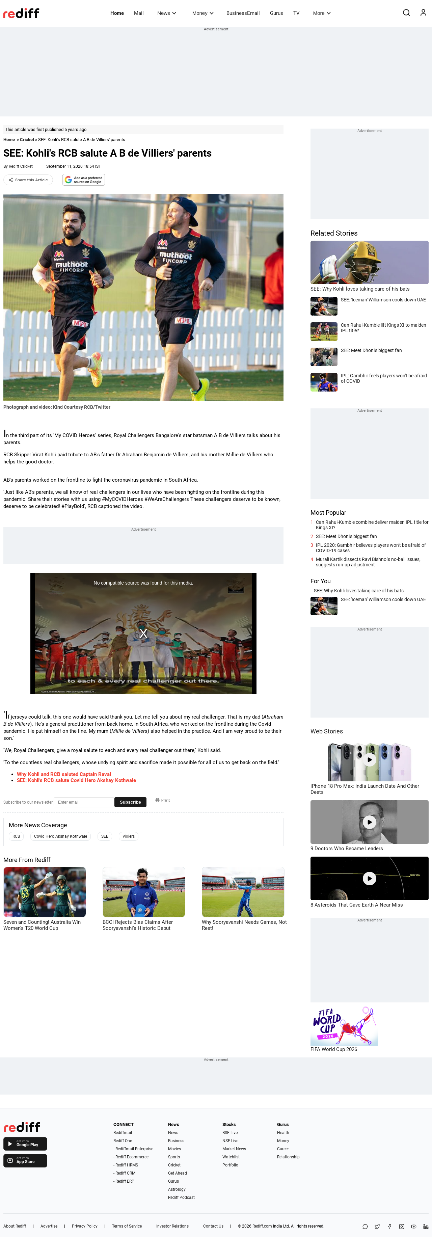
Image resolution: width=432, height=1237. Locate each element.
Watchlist (231, 1157)
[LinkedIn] (426, 1227)
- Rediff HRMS (125, 1165)
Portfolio (230, 1165)
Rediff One (122, 1140)
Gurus (276, 13)
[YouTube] (413, 1227)
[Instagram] (401, 1227)
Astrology (177, 1189)
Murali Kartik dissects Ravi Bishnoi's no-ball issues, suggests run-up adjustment (368, 562)
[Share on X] (377, 1227)
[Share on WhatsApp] (365, 1227)
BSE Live (230, 1132)
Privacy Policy (85, 1226)
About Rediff (14, 1226)
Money (203, 13)
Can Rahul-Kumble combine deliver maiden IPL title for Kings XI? (372, 524)
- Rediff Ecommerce (130, 1157)
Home (117, 13)
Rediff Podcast (181, 1197)
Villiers (129, 836)
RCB (16, 836)
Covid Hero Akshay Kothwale (60, 836)
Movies (174, 1149)
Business (176, 1140)
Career (283, 1149)
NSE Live (230, 1140)
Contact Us (213, 1226)
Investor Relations (172, 1226)
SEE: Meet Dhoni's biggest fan (346, 536)
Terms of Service (127, 1226)
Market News (234, 1149)
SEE (104, 836)
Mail (139, 13)
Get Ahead (177, 1173)
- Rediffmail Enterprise (133, 1149)
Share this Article (28, 180)
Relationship (288, 1157)
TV (296, 13)
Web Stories (326, 731)
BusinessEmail (243, 13)
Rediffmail (122, 1132)
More (322, 13)
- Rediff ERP (123, 1181)
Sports (174, 1157)
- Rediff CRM (124, 1173)
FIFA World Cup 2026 (333, 1049)
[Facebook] (389, 1227)
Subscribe (130, 802)
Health (283, 1132)
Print (162, 800)
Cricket (27, 139)
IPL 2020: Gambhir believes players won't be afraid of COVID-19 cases (371, 547)
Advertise (48, 1226)
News (166, 13)
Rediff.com (262, 1226)
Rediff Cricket (21, 166)
